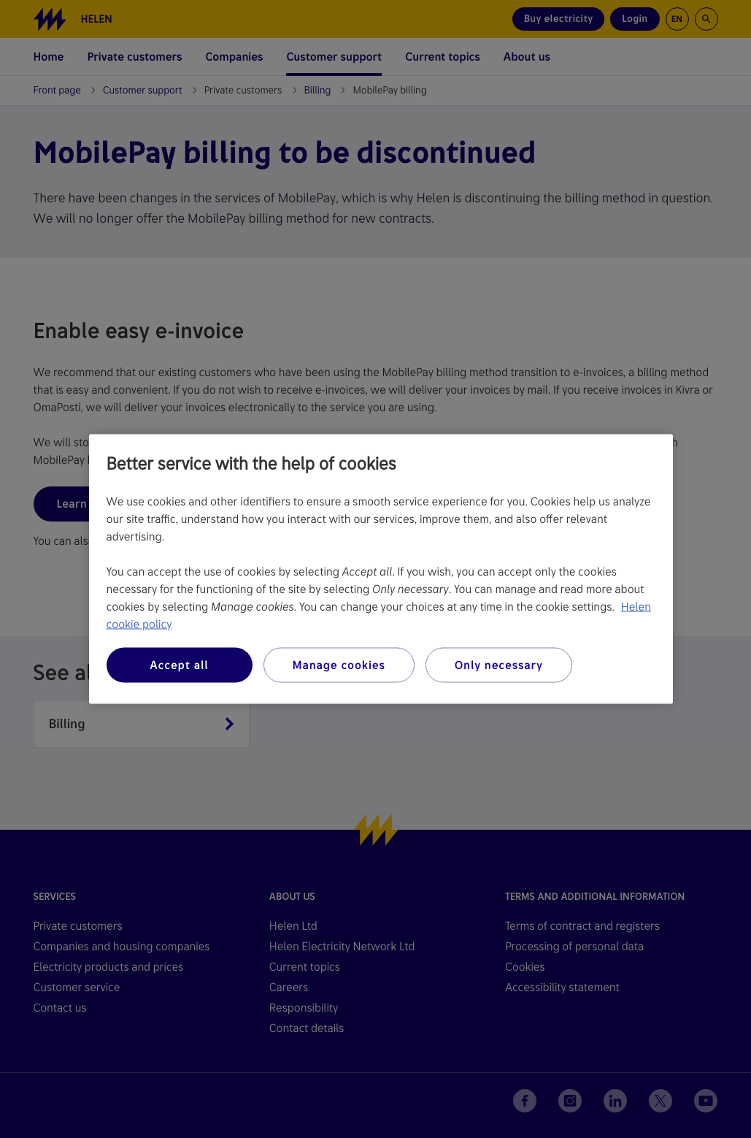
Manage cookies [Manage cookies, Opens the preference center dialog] (339, 665)
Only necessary (499, 665)
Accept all (179, 665)
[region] (381, 569)
